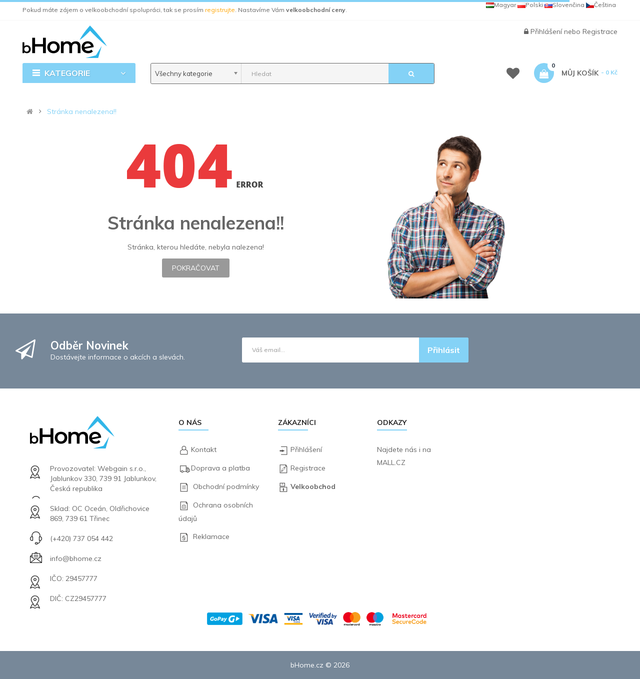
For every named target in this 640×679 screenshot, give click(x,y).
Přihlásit (444, 350)
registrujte (220, 10)
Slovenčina (564, 4)
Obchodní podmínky (226, 486)
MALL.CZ (391, 462)
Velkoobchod (313, 486)
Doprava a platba (220, 468)
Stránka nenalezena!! (81, 111)
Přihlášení (547, 31)
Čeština (601, 4)
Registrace (600, 31)
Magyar (501, 4)
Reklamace (211, 536)
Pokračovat (196, 268)
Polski (530, 4)
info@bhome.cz (76, 558)
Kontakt (203, 449)
